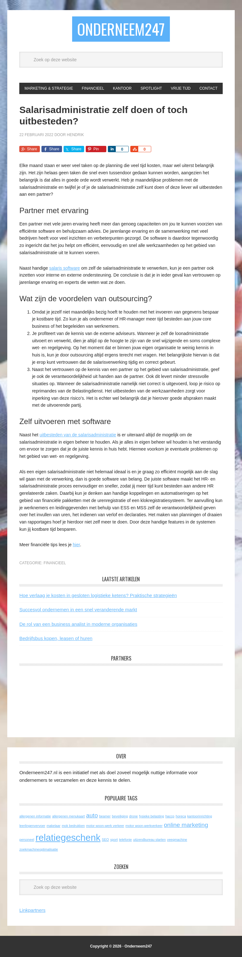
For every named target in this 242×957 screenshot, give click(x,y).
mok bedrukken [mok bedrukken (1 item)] (73, 826)
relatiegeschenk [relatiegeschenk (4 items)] (67, 837)
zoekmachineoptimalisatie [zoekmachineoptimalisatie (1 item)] (38, 849)
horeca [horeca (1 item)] (181, 816)
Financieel (55, 563)
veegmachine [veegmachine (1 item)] (177, 839)
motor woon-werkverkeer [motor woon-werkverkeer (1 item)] (144, 826)
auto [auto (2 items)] (92, 815)
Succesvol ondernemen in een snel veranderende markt (78, 609)
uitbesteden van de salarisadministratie (78, 434)
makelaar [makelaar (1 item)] (53, 826)
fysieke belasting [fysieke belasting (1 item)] (151, 816)
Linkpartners (32, 910)
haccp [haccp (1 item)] (169, 816)
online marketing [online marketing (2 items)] (186, 825)
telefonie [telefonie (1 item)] (125, 839)
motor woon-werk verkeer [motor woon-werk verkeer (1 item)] (105, 826)
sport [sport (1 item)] (114, 839)
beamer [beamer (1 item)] (104, 816)
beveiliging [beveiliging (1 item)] (120, 816)
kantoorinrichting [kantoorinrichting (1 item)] (199, 816)
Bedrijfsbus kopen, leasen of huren (55, 638)
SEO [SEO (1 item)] (105, 839)
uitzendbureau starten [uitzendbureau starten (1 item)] (149, 839)
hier (76, 544)
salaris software (64, 268)
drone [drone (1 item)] (133, 816)
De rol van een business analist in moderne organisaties (78, 624)
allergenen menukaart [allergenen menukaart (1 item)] (68, 816)
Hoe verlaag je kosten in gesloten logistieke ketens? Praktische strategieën (98, 595)
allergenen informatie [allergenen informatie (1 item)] (35, 816)
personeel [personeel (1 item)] (26, 839)
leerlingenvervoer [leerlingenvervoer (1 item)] (32, 826)
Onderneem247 (121, 29)
